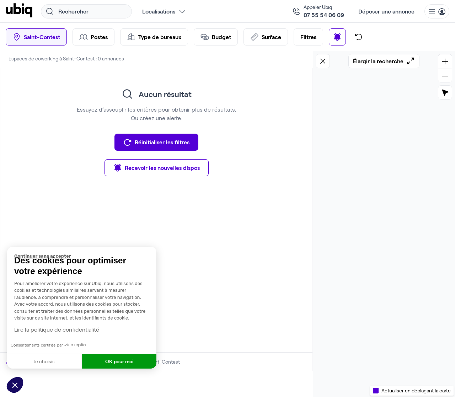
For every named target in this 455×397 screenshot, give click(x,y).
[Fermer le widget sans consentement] (85, 256)
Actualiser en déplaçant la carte (416, 390)
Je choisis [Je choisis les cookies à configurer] (44, 361)
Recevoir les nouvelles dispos (156, 167)
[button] (14, 384)
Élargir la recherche (384, 61)
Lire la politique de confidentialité (56, 329)
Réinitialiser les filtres (156, 142)
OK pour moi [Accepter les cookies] (119, 361)
